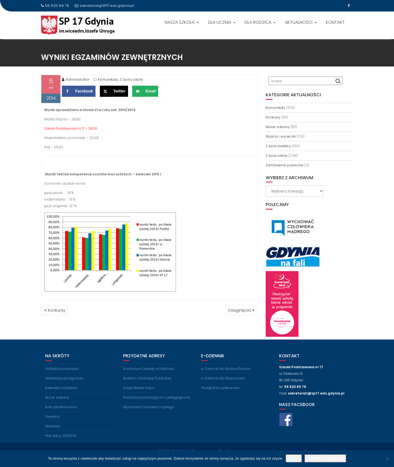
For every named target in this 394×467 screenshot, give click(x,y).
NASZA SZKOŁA (180, 22)
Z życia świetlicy (278, 146)
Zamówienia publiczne (284, 165)
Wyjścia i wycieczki (281, 136)
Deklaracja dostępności (64, 386)
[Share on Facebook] (78, 93)
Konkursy (56, 310)
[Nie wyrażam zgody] (387, 459)
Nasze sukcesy (278, 126)
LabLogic (345, 449)
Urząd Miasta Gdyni (139, 395)
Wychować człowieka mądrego (148, 415)
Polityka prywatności (62, 376)
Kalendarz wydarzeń (61, 395)
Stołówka (52, 434)
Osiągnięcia (239, 310)
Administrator (75, 81)
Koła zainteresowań (61, 415)
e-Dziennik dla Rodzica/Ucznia (226, 376)
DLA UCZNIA (219, 22)
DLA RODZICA (258, 22)
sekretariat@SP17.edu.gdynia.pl (104, 5)
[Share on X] (114, 93)
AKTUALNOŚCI (298, 22)
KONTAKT (335, 22)
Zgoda (294, 458)
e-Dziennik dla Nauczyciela (223, 386)
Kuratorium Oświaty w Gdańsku (148, 376)
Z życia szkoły (131, 81)
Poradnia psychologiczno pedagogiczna (156, 405)
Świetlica (52, 424)
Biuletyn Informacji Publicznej (147, 386)
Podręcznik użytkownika (220, 395)
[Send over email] (145, 93)
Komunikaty (108, 81)
